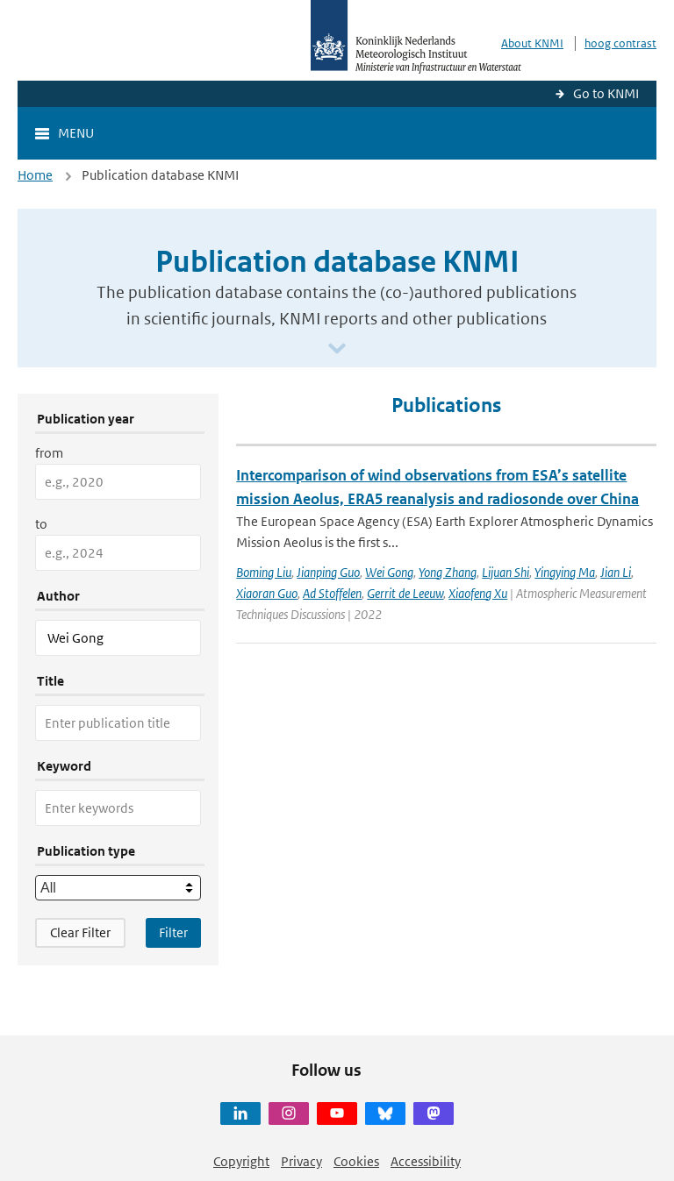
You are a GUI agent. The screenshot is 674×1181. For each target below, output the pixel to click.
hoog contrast (620, 43)
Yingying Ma (564, 572)
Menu (76, 133)
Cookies (356, 1161)
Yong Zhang (448, 572)
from (49, 453)
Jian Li (615, 572)
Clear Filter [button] (80, 932)
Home (35, 175)
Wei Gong (389, 572)
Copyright (241, 1161)
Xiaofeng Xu (477, 593)
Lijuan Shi (505, 572)
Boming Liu (263, 572)
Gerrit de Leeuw (405, 593)
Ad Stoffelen (332, 593)
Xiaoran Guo (267, 593)
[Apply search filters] (173, 933)
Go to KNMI (606, 93)
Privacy (301, 1161)
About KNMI (532, 43)
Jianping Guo (328, 572)
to (41, 524)
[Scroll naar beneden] (337, 349)
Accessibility (426, 1161)
